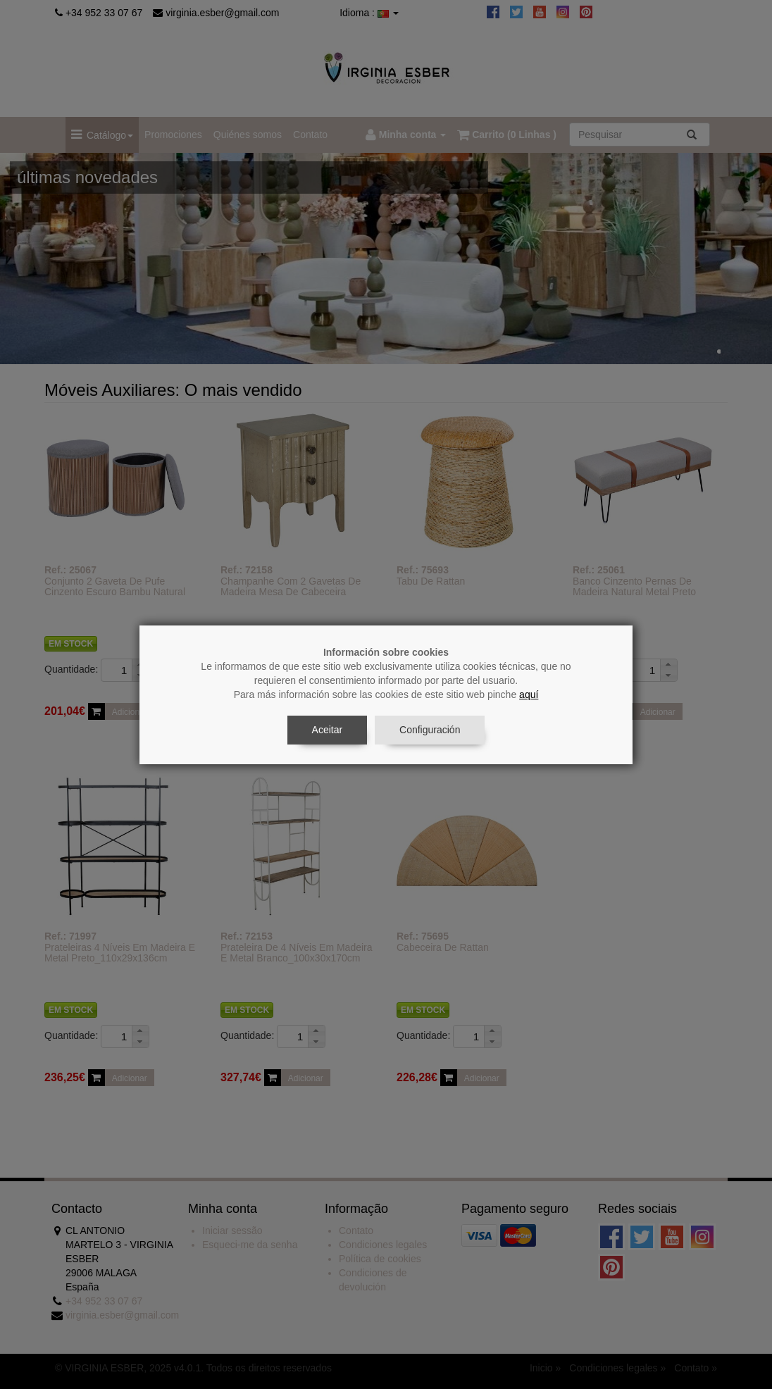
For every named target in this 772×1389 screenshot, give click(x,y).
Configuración (429, 729)
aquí (528, 694)
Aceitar (327, 729)
